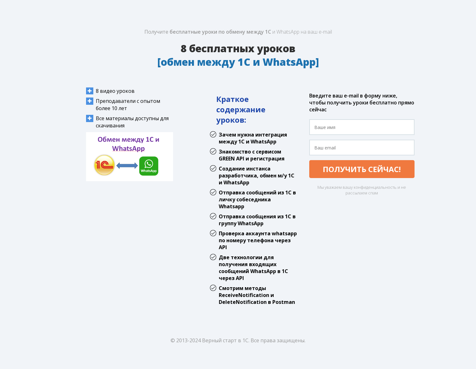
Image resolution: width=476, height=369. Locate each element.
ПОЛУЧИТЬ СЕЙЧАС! (362, 169)
